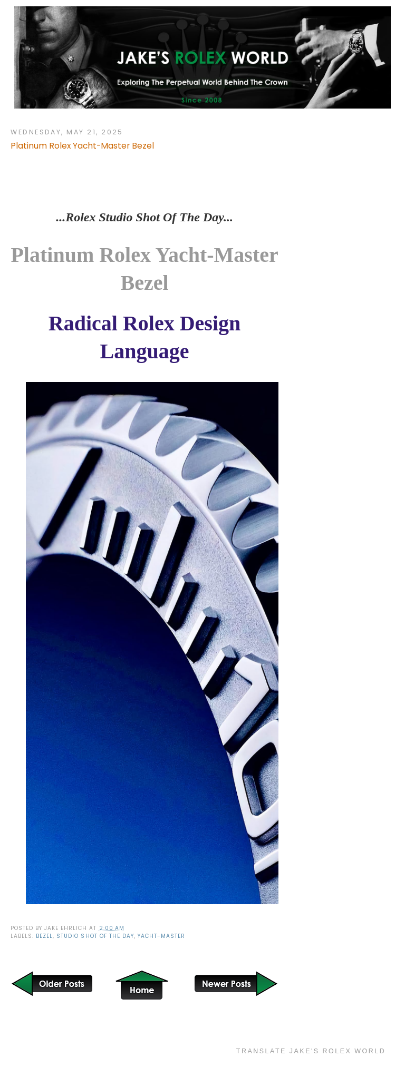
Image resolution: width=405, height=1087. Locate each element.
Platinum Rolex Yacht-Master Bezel (82, 145)
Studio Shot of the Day (94, 936)
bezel (44, 936)
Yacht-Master (161, 936)
